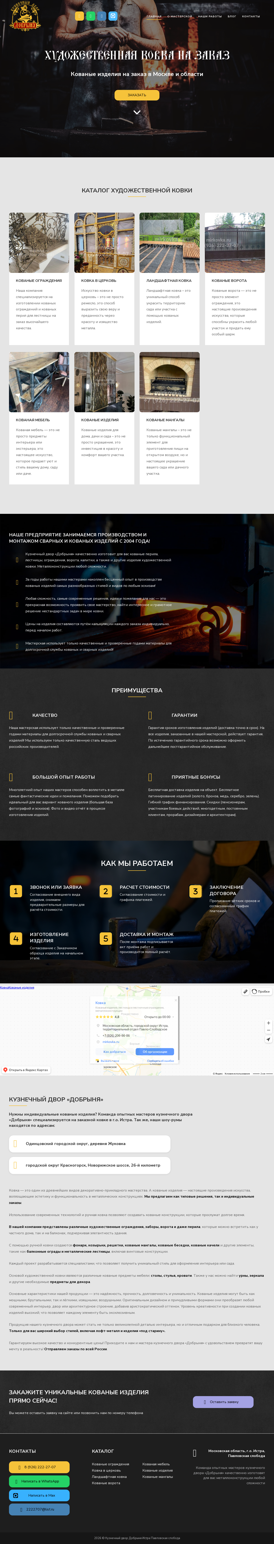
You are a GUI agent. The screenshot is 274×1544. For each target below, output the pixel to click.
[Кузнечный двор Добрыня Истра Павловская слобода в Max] (112, 16)
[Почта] (101, 16)
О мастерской (179, 16)
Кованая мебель (33, 420)
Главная (154, 16)
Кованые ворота (229, 280)
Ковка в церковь (98, 280)
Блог (232, 16)
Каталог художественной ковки (137, 190)
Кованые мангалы (165, 420)
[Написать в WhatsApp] (90, 16)
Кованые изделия (100, 420)
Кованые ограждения (39, 280)
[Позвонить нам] (79, 16)
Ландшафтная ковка (169, 280)
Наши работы (210, 16)
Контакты (251, 16)
